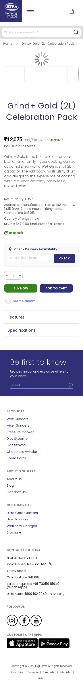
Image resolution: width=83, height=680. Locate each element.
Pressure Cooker (20, 432)
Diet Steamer (18, 438)
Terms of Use (33, 672)
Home (8, 43)
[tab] (41, 317)
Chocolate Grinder (22, 451)
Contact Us (16, 491)
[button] (14, 74)
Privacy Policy (17, 672)
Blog (10, 485)
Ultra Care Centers (22, 512)
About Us (14, 479)
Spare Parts (16, 458)
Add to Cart (56, 288)
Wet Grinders (17, 419)
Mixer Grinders (18, 425)
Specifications (22, 330)
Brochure (14, 532)
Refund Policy (65, 672)
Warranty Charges (22, 526)
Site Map (41, 678)
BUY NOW (21, 288)
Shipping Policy (49, 672)
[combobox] (41, 32)
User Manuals (17, 519)
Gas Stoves (16, 445)
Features (16, 317)
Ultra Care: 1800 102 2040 (27, 593)
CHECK (64, 258)
